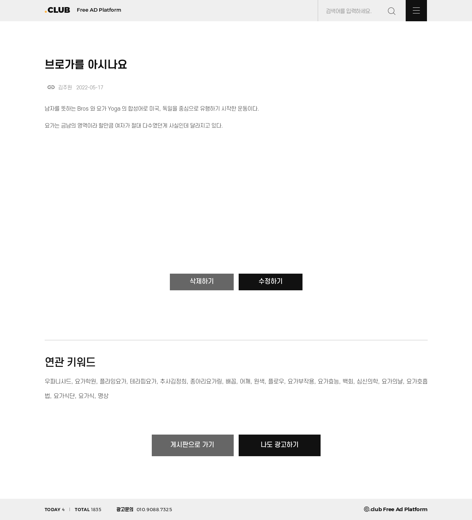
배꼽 (231, 382)
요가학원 (85, 382)
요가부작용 (301, 382)
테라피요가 (143, 382)
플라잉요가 (113, 382)
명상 (103, 396)
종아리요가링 (206, 382)
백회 (348, 382)
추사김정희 (173, 382)
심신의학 (367, 382)
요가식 (86, 396)
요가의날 (392, 382)
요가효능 (328, 382)
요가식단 (64, 396)
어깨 (245, 382)
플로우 (276, 382)
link (51, 87)
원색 (259, 382)
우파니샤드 (58, 382)
